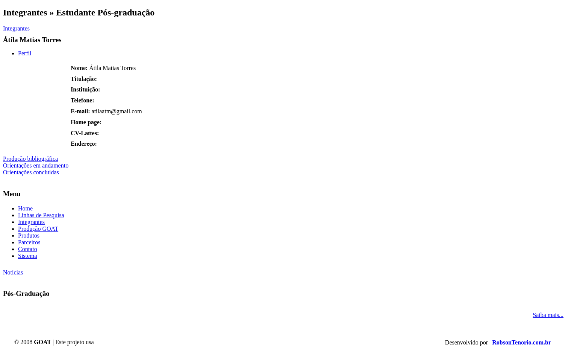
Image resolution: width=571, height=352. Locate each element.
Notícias (13, 272)
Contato (27, 249)
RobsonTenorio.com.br (521, 342)
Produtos (28, 235)
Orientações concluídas (31, 172)
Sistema (27, 256)
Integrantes (16, 28)
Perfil (25, 53)
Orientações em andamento (35, 165)
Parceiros (29, 242)
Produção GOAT (38, 229)
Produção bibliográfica (30, 158)
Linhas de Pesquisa (41, 215)
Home (25, 208)
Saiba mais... (548, 315)
